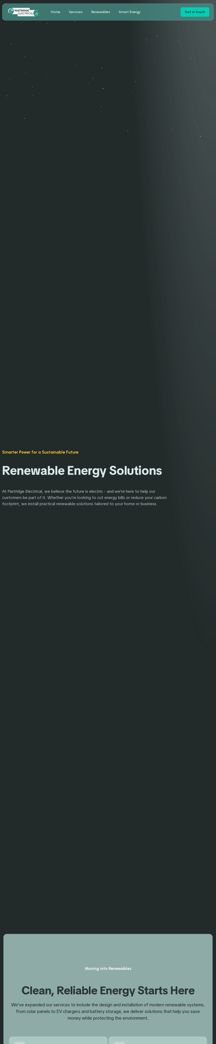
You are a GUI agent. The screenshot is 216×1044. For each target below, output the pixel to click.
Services (76, 12)
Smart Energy (129, 12)
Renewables (100, 12)
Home (55, 12)
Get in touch (195, 12)
